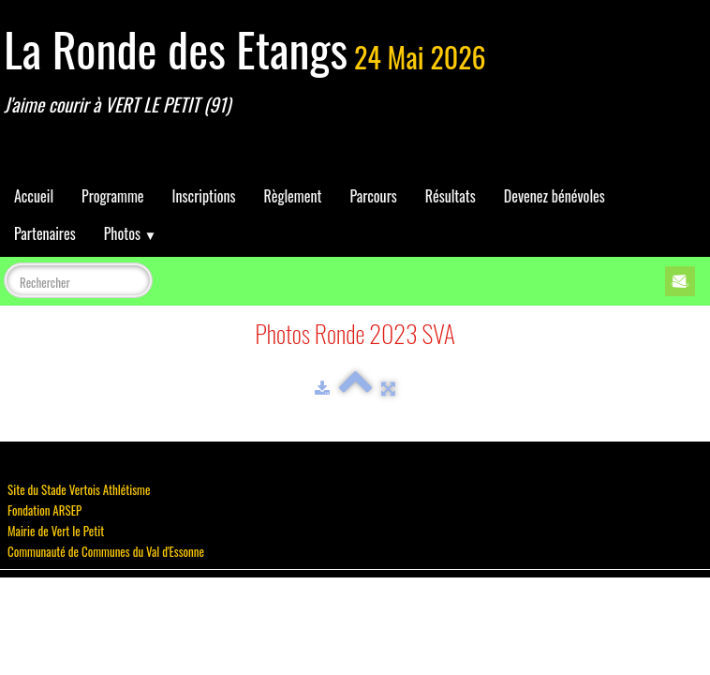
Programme (112, 196)
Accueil (33, 196)
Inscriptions (204, 196)
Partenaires (45, 233)
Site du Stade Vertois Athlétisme (78, 489)
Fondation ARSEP (44, 510)
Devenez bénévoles (554, 196)
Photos (130, 233)
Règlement (292, 196)
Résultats (450, 196)
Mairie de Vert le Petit (55, 530)
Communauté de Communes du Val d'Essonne (105, 551)
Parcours (372, 196)
